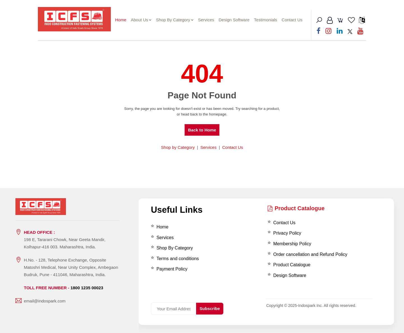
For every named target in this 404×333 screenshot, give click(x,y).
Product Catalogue (296, 208)
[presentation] (189, 290)
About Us (144, 19)
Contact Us (294, 19)
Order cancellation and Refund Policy (310, 254)
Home (123, 19)
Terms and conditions (178, 258)
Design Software (236, 19)
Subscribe (209, 308)
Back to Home (202, 130)
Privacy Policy (287, 233)
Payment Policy (172, 269)
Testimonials (268, 19)
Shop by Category (178, 147)
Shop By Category (177, 19)
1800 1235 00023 (86, 287)
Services (209, 19)
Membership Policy (292, 243)
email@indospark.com (45, 301)
